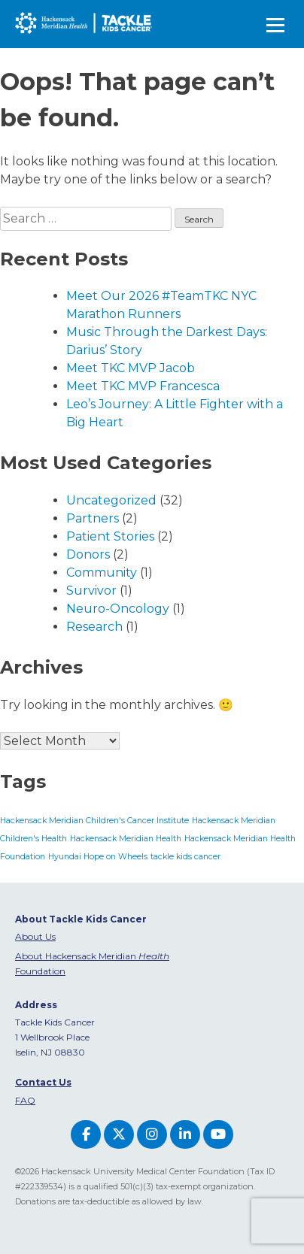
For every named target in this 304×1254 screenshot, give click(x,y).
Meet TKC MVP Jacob (130, 368)
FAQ (25, 1100)
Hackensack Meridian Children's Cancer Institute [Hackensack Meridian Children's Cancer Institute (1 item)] (94, 820)
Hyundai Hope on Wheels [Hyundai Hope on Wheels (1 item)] (97, 857)
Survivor (91, 590)
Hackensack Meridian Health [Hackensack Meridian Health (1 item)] (125, 839)
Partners (92, 518)
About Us (35, 936)
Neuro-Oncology (117, 608)
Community (101, 572)
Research (94, 626)
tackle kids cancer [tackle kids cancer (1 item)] (185, 857)
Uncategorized (111, 500)
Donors (88, 554)
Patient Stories (110, 536)
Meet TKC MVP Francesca (143, 386)
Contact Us (43, 1082)
